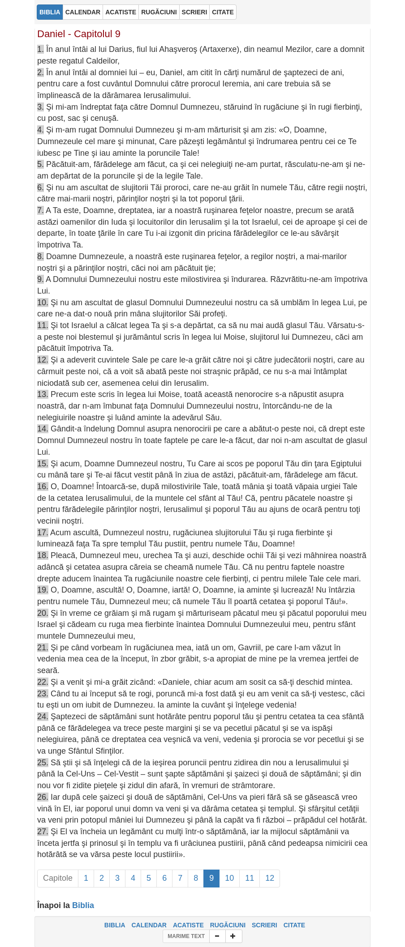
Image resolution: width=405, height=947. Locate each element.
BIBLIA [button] (49, 12)
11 (249, 878)
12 (269, 878)
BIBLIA (114, 925)
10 (229, 878)
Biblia (83, 905)
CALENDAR (149, 925)
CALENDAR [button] (83, 12)
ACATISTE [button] (120, 12)
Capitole (58, 878)
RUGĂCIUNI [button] (159, 12)
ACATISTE (188, 925)
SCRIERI (264, 925)
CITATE (294, 925)
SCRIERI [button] (194, 12)
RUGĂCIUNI (228, 925)
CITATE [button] (222, 12)
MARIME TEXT (186, 936)
